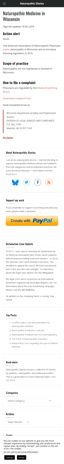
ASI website (28, 289)
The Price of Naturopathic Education (29, 338)
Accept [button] (21, 457)
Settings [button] (9, 457)
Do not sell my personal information (21, 451)
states (6, 49)
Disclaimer (8, 137)
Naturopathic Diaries (32, 3)
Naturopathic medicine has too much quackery (34, 334)
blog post (48, 272)
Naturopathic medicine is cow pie (28, 330)
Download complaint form (17, 98)
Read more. (11, 174)
